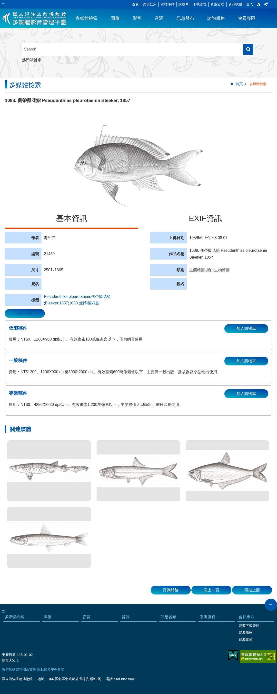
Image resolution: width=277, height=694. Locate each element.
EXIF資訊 (205, 218)
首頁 (135, 4)
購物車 (183, 4)
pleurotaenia (79, 296)
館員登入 (150, 4)
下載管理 (200, 4)
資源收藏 (235, 4)
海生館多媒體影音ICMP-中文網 (34, 18)
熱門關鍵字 (31, 60)
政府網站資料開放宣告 (19, 670)
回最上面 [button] (252, 590)
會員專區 (247, 18)
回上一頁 (211, 590)
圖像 (115, 18)
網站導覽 (167, 4)
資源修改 (245, 632)
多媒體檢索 (87, 18)
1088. (74, 303)
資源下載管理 (249, 626)
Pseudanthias (56, 296)
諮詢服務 (216, 18)
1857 (63, 303)
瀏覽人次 (9, 661)
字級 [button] (258, 4)
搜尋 (248, 49)
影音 (137, 18)
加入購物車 (246, 328)
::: (3, 4)
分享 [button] (266, 4)
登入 (249, 4)
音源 (159, 18)
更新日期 (9, 655)
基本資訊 (71, 218)
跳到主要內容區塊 (2, 2)
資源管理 (217, 4)
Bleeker (51, 303)
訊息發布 (185, 18)
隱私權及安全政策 (50, 670)
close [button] (271, 605)
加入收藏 (25, 313)
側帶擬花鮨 (103, 296)
